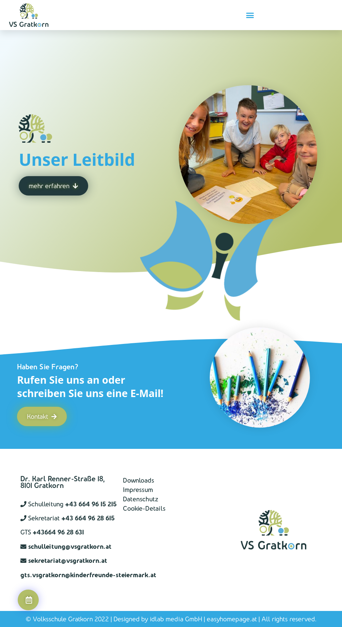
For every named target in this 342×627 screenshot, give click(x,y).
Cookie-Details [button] (144, 508)
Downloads (138, 480)
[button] (250, 15)
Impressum (138, 489)
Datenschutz (140, 499)
